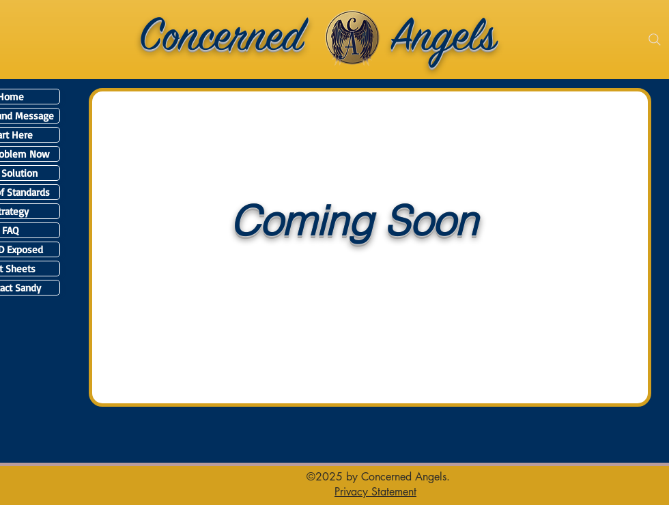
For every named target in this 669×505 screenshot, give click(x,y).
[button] (375, 491)
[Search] (654, 39)
